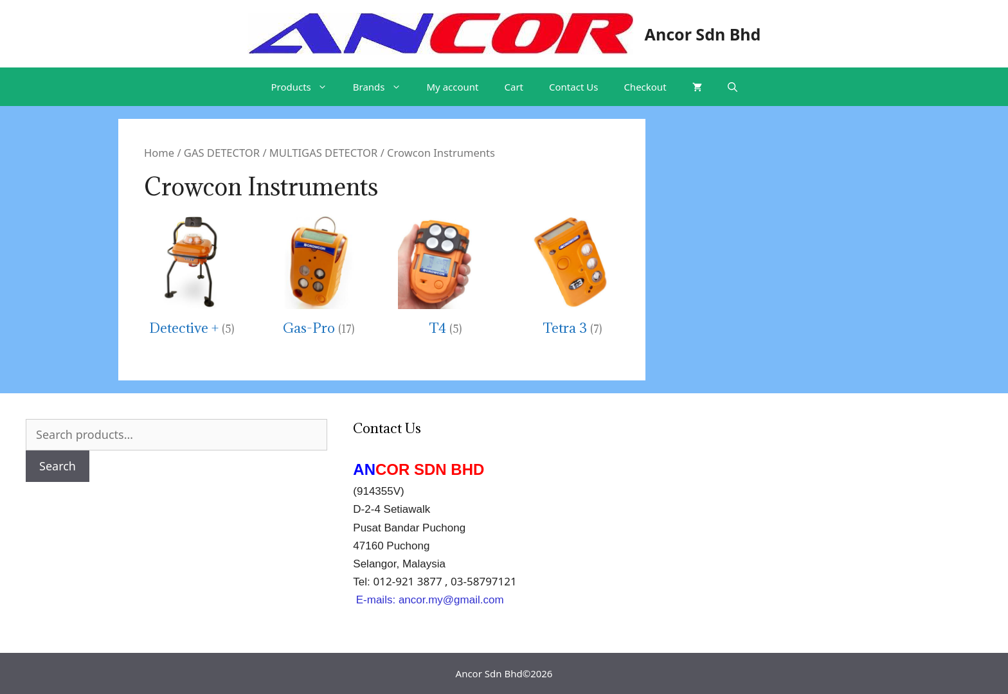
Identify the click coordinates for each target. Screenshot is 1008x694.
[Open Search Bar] (732, 86)
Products (305, 86)
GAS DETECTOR (222, 152)
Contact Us (573, 86)
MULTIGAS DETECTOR (323, 152)
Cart (514, 86)
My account (453, 86)
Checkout (645, 86)
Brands (383, 86)
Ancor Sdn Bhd (703, 34)
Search (57, 466)
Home (159, 152)
